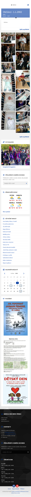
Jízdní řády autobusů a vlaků (10, 250)
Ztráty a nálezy (6, 237)
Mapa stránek (15, 489)
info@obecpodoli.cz (10, 432)
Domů (4, 16)
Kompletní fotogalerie (9, 167)
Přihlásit (22, 489)
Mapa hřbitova (6, 229)
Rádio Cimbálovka (7, 260)
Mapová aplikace (7, 263)
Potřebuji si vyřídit (7, 255)
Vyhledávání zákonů (8, 257)
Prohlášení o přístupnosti (20, 491)
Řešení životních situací (8, 252)
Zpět (8, 16)
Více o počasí (6, 211)
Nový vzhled (17, 493)
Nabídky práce (6, 234)
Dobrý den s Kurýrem (8, 242)
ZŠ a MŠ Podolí (6, 226)
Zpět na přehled (24, 29)
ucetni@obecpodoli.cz (10, 434)
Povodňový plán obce (8, 224)
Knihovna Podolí (7, 231)
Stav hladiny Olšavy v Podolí (10, 221)
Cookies (13, 491)
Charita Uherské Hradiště (9, 247)
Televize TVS (6, 244)
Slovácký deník (6, 239)
